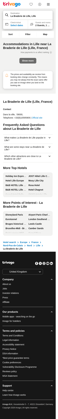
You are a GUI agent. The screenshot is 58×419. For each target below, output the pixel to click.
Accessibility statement (13, 344)
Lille (38, 245)
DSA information (10, 353)
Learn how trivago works (14, 395)
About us (6, 284)
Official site (37, 117)
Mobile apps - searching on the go (18, 316)
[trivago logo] (12, 4)
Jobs (4, 288)
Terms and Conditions (12, 335)
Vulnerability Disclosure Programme (19, 367)
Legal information (10, 340)
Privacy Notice (9, 349)
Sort (10, 34)
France (34, 242)
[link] (31, 4)
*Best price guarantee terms (15, 358)
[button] (28, 15)
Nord (29, 245)
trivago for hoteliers (11, 321)
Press (5, 297)
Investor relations (10, 293)
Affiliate (6, 302)
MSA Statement (9, 376)
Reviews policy (9, 371)
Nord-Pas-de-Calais (13, 245)
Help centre (8, 390)
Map (45, 34)
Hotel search (9, 242)
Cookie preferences (12, 362)
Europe (23, 242)
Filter (27, 34)
